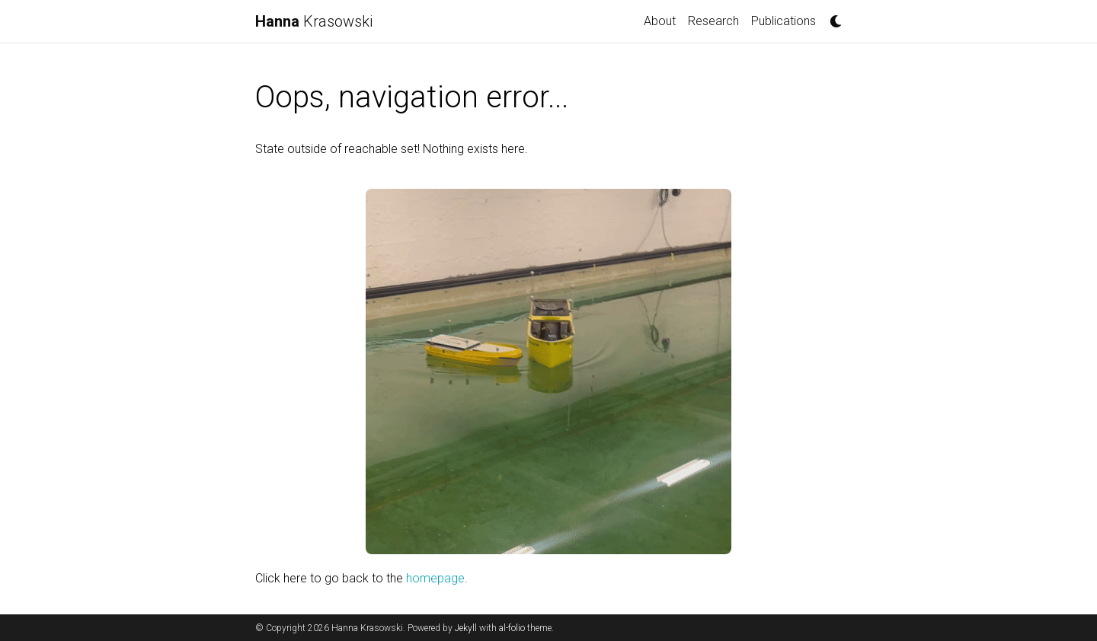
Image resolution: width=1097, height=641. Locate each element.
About (660, 21)
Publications (783, 21)
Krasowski (314, 21)
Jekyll (466, 628)
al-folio (512, 628)
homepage (435, 578)
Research (713, 21)
